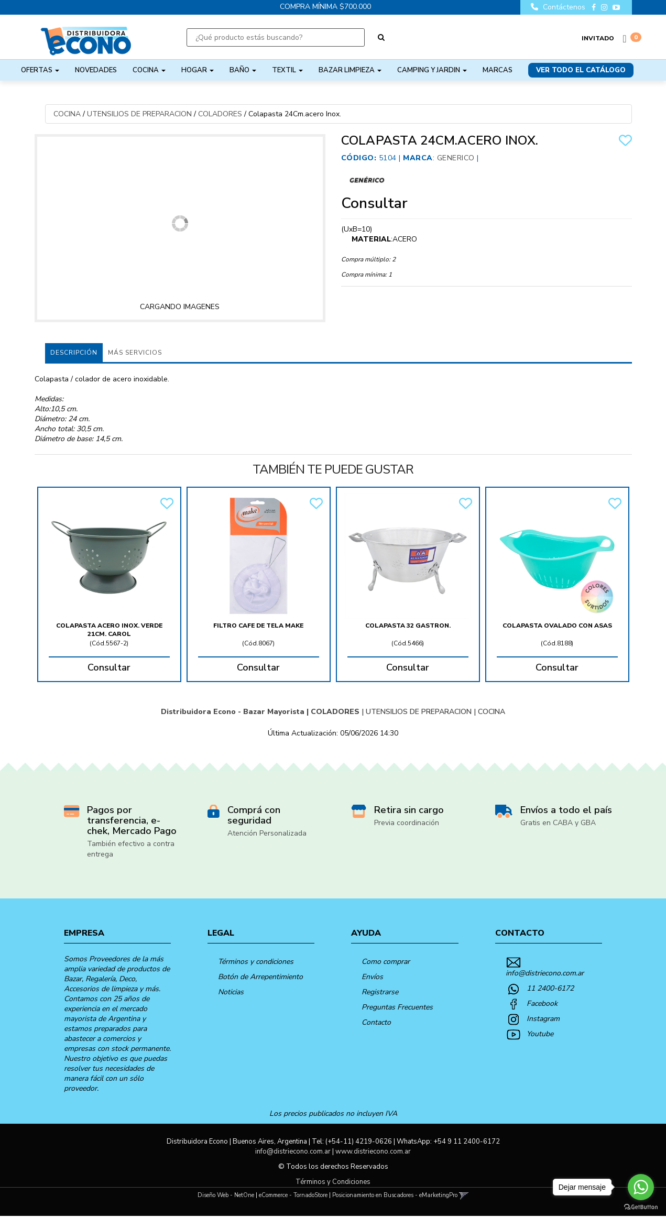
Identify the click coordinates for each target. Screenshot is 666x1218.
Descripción (73, 352)
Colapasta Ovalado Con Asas (557, 625)
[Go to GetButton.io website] (641, 1207)
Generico (456, 158)
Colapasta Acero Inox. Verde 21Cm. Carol (109, 629)
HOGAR (197, 70)
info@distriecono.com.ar (545, 973)
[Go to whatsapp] (641, 1187)
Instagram (543, 1019)
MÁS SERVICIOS (135, 352)
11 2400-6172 (550, 988)
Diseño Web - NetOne (226, 1195)
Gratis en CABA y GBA (558, 823)
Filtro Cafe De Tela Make (258, 625)
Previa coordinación (406, 823)
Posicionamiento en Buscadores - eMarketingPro (394, 1195)
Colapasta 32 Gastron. (408, 625)
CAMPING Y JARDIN (432, 70)
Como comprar (386, 962)
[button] (464, 1195)
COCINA (149, 70)
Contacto (376, 1022)
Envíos (372, 977)
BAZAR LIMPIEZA (350, 70)
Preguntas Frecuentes (397, 1007)
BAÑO (243, 70)
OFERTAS (40, 70)
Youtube (540, 1034)
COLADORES (220, 114)
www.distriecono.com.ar (373, 1151)
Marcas (497, 70)
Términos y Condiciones (333, 1182)
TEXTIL (287, 70)
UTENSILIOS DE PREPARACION (139, 114)
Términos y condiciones (255, 962)
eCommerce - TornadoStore (293, 1195)
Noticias (231, 992)
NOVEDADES (96, 70)
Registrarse (380, 992)
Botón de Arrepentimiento (260, 977)
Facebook (542, 1003)
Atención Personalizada (267, 833)
